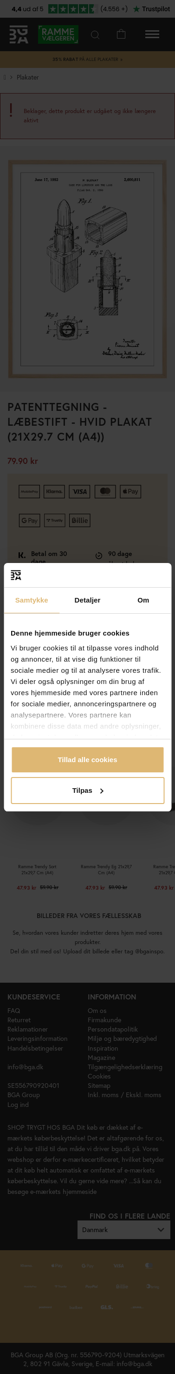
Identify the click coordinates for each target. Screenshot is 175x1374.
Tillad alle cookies (87, 760)
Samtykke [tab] (31, 600)
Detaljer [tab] (88, 600)
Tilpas (88, 790)
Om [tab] (143, 600)
